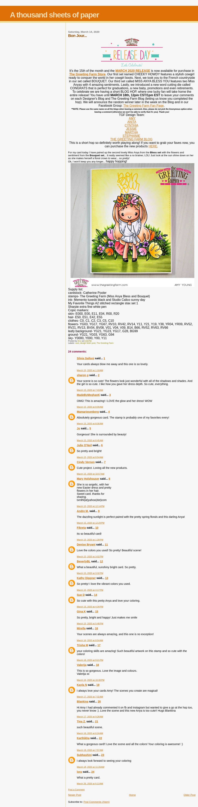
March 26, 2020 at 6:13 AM (90, 783)
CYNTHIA (131, 125)
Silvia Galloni (85, 358)
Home (132, 794)
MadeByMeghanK (88, 394)
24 (92, 771)
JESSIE (131, 128)
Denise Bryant (86, 544)
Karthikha (83, 738)
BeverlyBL (83, 561)
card (77, 343)
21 (96, 721)
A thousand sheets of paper (54, 15)
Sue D (81, 594)
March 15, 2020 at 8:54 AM (90, 457)
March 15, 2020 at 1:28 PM (90, 540)
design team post (88, 343)
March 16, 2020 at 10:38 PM (90, 680)
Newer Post (74, 794)
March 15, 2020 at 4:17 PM (90, 590)
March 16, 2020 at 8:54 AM (90, 640)
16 (96, 628)
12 (101, 561)
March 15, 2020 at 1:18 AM (90, 370)
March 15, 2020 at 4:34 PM (90, 606)
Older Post (189, 794)
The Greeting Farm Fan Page (143, 105)
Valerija (81, 664)
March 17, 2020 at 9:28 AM (90, 716)
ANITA (131, 121)
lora (79, 771)
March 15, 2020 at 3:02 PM (90, 556)
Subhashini (84, 754)
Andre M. (83, 511)
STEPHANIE (131, 135)
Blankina (82, 701)
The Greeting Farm (105, 343)
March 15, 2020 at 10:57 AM (90, 474)
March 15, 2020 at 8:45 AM (90, 440)
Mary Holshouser (88, 478)
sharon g (82, 375)
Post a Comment (76, 789)
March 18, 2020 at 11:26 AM (90, 767)
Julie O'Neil (84, 445)
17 (99, 645)
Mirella (81, 628)
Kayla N (82, 684)
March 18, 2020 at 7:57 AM (90, 750)
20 (99, 701)
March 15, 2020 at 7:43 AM (90, 390)
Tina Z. (81, 721)
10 (96, 527)
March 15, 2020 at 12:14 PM (90, 506)
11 (106, 544)
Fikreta (81, 527)
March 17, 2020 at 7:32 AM (90, 697)
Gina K (81, 611)
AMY (132, 118)
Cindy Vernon (86, 462)
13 (106, 578)
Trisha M (82, 645)
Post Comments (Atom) (97, 801)
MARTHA (131, 132)
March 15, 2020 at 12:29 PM (90, 523)
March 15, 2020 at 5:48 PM (90, 623)
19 (97, 684)
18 (97, 664)
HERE (152, 146)
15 (96, 611)
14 (95, 594)
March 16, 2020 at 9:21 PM (90, 660)
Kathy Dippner (86, 578)
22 (100, 738)
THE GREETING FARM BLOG (131, 139)
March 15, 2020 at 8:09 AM (90, 407)
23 (102, 754)
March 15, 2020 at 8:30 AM (90, 423)
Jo (78, 428)
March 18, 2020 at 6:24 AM (90, 733)
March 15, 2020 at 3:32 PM (90, 573)
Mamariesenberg (88, 411)
